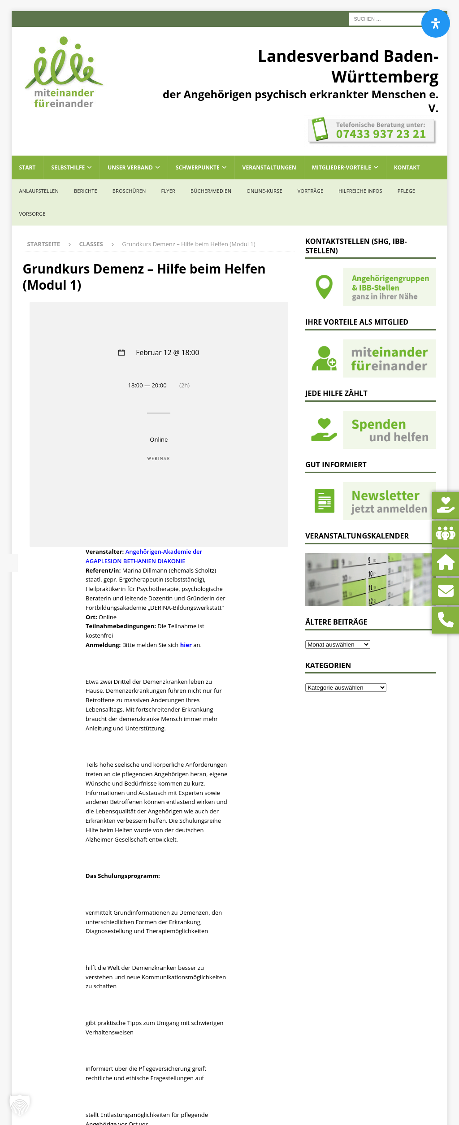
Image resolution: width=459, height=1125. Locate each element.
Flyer (168, 190)
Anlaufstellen (39, 190)
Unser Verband (130, 167)
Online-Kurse (264, 190)
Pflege (406, 190)
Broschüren (129, 190)
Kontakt (407, 167)
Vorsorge (32, 213)
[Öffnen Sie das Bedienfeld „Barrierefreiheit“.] (435, 23)
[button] (19, 1105)
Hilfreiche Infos (360, 190)
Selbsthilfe (68, 167)
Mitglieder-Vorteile (341, 167)
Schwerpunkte (198, 167)
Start (27, 167)
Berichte (85, 190)
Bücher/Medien (211, 190)
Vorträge (310, 190)
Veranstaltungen (269, 167)
